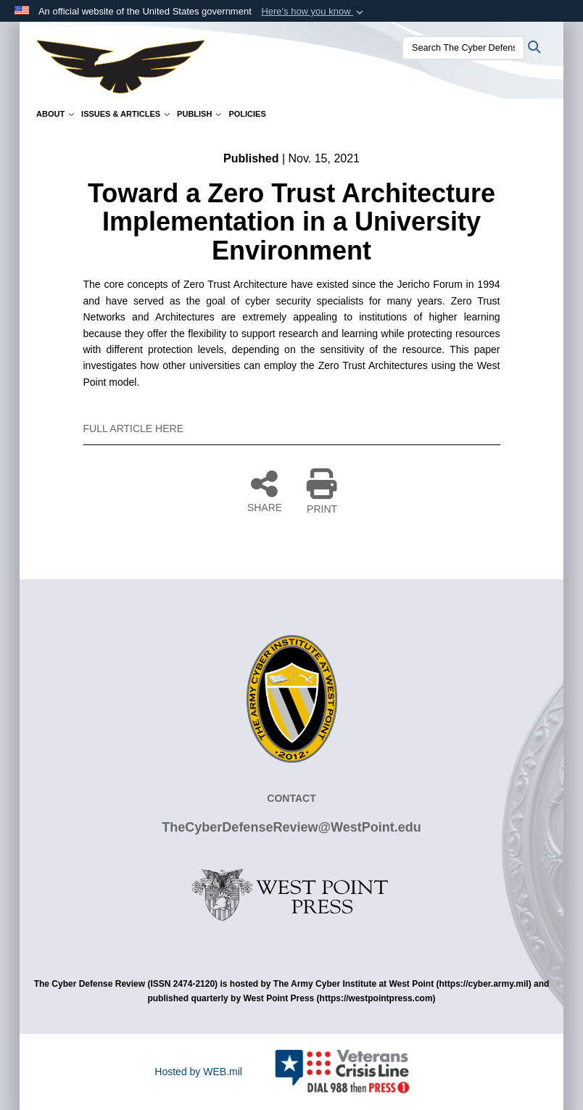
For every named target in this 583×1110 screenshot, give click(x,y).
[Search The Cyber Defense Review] (463, 48)
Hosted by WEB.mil (198, 1071)
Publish (199, 113)
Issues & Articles (125, 113)
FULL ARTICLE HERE (133, 428)
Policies (246, 113)
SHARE (264, 490)
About (55, 113)
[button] (313, 11)
